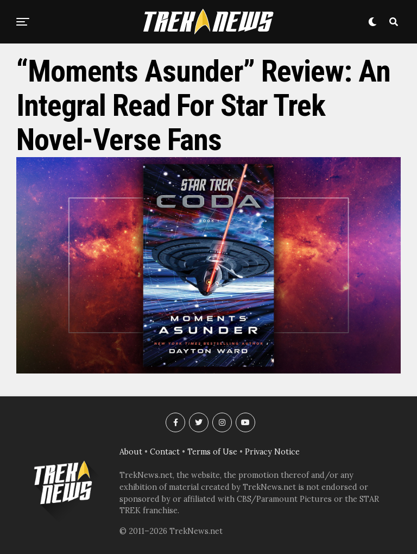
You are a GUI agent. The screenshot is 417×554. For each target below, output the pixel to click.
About (130, 452)
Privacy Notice (272, 452)
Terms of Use (212, 452)
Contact (165, 452)
